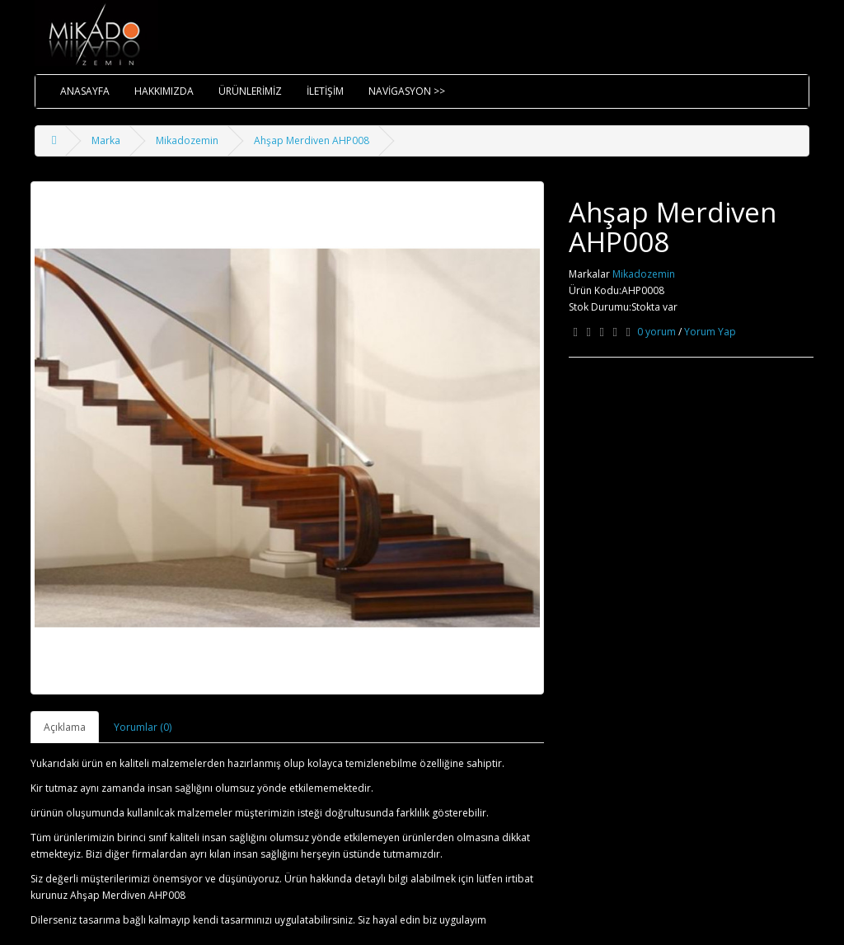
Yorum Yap (710, 332)
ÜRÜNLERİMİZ (250, 91)
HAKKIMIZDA (164, 91)
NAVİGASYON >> (406, 91)
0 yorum (656, 332)
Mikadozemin (187, 140)
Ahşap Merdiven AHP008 (311, 140)
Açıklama (65, 727)
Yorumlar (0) (142, 727)
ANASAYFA (85, 91)
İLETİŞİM (325, 91)
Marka (105, 140)
